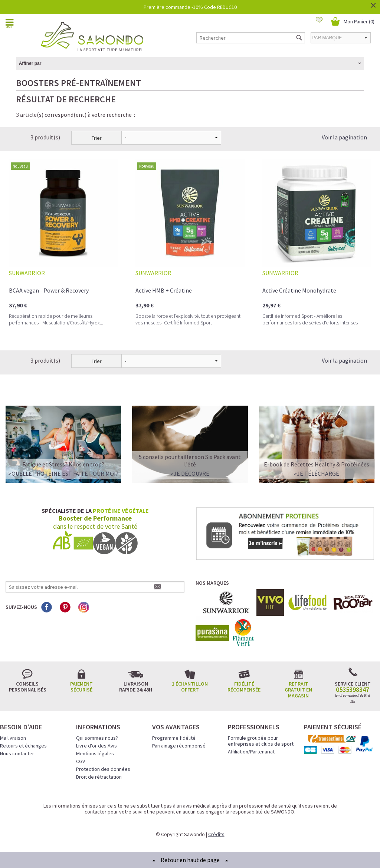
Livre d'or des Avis (96, 745)
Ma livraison (13, 738)
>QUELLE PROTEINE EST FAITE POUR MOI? (63, 473)
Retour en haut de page (190, 860)
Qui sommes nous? (97, 738)
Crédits (216, 834)
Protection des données (103, 769)
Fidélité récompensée (244, 687)
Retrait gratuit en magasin (298, 690)
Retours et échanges (23, 745)
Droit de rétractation (99, 776)
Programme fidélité (174, 738)
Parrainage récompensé (179, 745)
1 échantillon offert (190, 687)
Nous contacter (17, 753)
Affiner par (30, 63)
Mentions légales (95, 753)
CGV (80, 761)
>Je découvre (189, 473)
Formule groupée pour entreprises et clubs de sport (261, 741)
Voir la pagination (344, 137)
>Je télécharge (316, 473)
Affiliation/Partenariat (251, 751)
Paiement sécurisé (81, 687)
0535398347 (352, 690)
